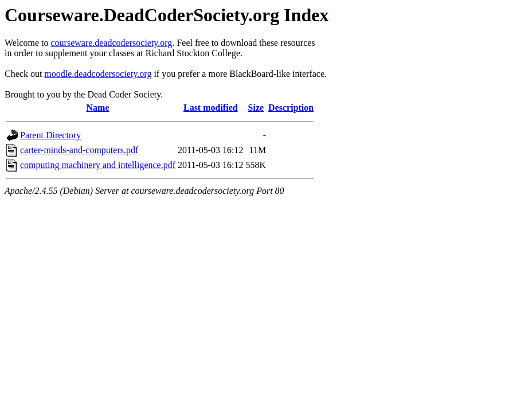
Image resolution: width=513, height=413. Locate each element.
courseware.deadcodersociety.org (111, 43)
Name (98, 107)
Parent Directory (50, 135)
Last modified (210, 107)
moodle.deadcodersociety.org (97, 74)
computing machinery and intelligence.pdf (97, 165)
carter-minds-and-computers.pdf (79, 150)
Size (256, 107)
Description (291, 107)
